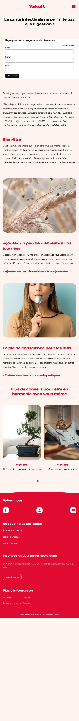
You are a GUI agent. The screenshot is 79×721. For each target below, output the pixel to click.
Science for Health (12, 530)
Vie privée (7, 597)
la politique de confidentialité (49, 125)
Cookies (26, 597)
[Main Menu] (74, 6)
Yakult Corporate (12, 537)
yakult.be (55, 104)
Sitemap (26, 603)
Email (8, 48)
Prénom (8, 57)
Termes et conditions (12, 603)
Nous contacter (11, 543)
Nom (7, 66)
